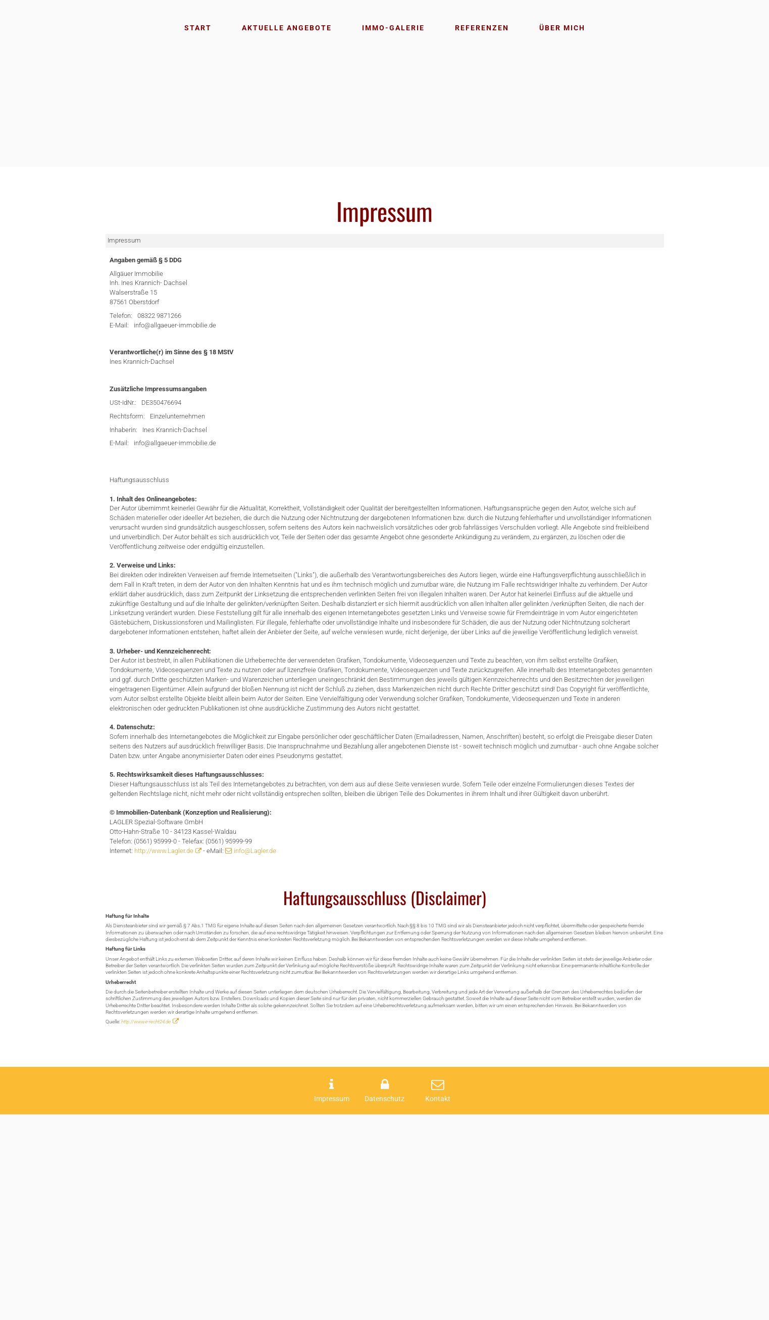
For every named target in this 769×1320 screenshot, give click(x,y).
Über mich (562, 28)
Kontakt (437, 1304)
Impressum (331, 1304)
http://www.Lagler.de (176, 1019)
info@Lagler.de (287, 1019)
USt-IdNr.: (126, 429)
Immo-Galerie (393, 28)
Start (198, 28)
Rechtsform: (131, 445)
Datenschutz (384, 1304)
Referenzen (482, 28)
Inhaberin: (127, 461)
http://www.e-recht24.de (151, 1225)
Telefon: (123, 328)
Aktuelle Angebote (287, 28)
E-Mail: (122, 339)
